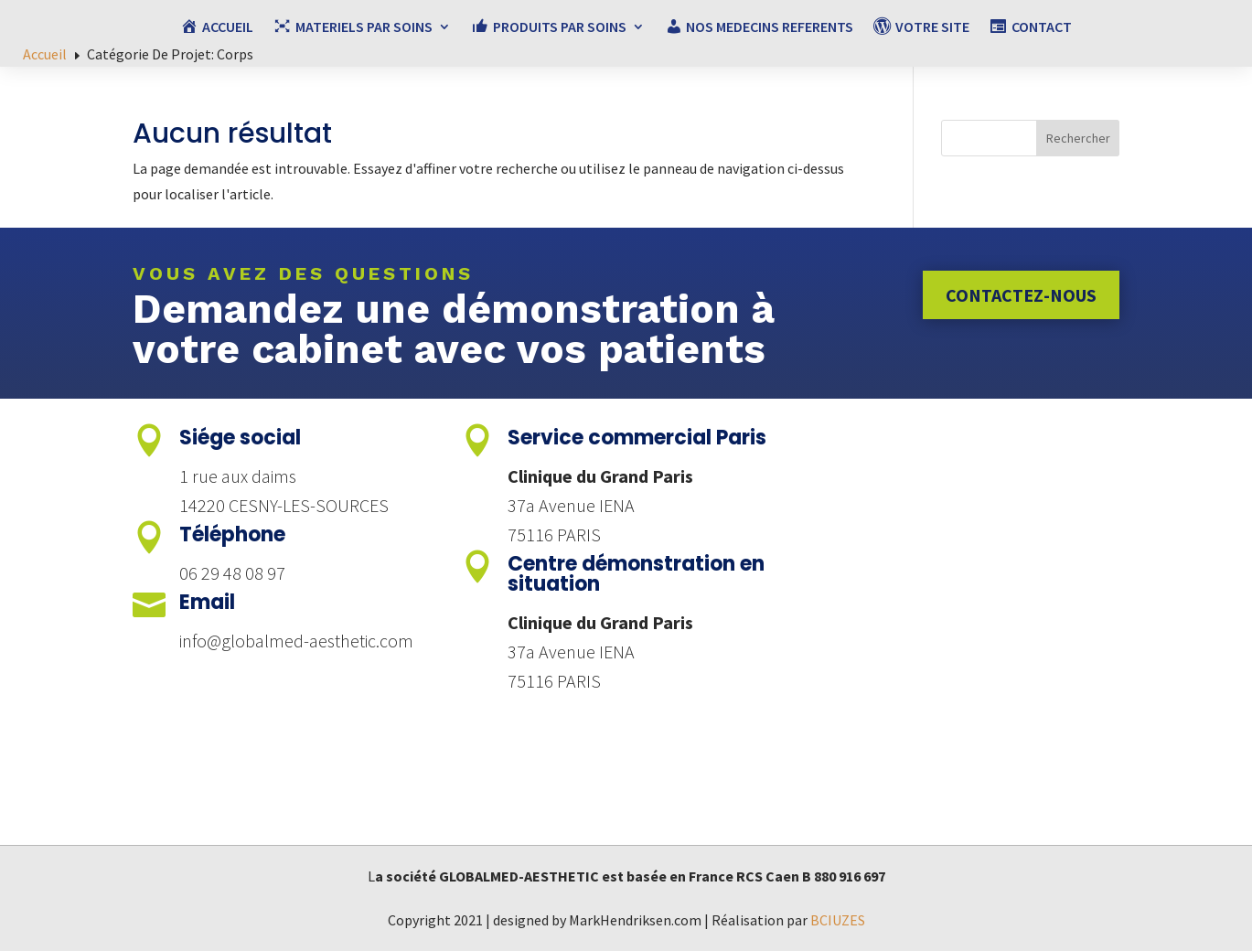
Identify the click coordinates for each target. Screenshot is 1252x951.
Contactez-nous (1021, 294)
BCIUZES (837, 920)
